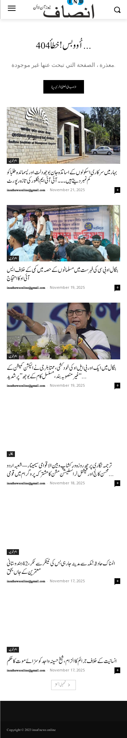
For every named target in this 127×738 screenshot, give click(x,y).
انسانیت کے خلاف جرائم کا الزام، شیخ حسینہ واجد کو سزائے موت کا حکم (62, 661)
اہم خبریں (13, 160)
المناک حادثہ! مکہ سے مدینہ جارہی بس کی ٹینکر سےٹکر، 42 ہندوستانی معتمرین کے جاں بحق (61, 568)
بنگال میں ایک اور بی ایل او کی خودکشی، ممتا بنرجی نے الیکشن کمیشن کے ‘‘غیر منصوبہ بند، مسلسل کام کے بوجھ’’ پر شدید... (61, 372)
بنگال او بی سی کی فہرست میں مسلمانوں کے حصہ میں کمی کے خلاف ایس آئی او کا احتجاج (62, 274)
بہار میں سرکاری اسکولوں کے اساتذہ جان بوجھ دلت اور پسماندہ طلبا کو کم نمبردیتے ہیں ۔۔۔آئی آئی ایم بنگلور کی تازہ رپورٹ (62, 177)
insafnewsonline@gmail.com (26, 190)
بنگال (11, 454)
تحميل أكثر (62, 685)
